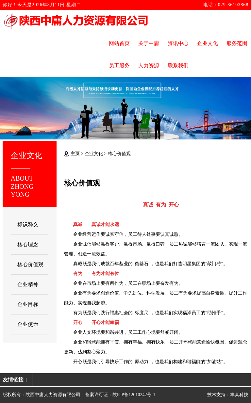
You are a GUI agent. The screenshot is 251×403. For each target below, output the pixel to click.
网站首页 (119, 43)
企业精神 (27, 284)
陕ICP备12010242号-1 (133, 394)
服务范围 (236, 43)
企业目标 (27, 304)
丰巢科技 (239, 394)
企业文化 (207, 43)
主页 (75, 153)
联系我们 (178, 65)
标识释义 (27, 224)
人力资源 (148, 65)
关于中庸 (148, 43)
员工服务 (119, 65)
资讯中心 (178, 43)
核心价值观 (30, 264)
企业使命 (27, 324)
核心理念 (27, 244)
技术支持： (218, 394)
